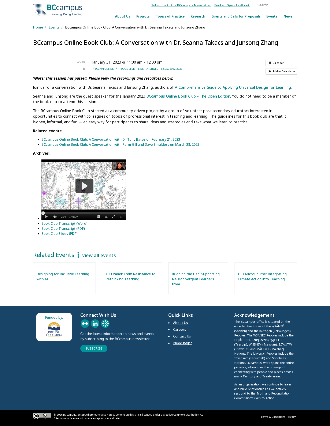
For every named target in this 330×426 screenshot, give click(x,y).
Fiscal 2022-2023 (171, 68)
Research (198, 16)
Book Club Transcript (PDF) (63, 228)
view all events (99, 255)
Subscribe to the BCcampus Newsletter (181, 5)
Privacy (292, 417)
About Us (122, 16)
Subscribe (93, 348)
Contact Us (182, 336)
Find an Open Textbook (232, 5)
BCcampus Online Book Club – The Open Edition (188, 96)
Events (271, 16)
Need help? (182, 343)
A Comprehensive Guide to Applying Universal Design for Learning (233, 87)
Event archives (148, 68)
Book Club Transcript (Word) (64, 223)
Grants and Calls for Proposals (235, 16)
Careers (179, 329)
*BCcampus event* (105, 68)
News (287, 16)
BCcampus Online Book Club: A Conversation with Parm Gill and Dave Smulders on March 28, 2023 (120, 144)
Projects (143, 16)
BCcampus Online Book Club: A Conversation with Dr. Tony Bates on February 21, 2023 (110, 139)
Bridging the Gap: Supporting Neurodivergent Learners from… (196, 279)
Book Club (127, 68)
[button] (281, 71)
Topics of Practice (170, 16)
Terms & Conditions (274, 417)
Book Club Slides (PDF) (59, 233)
